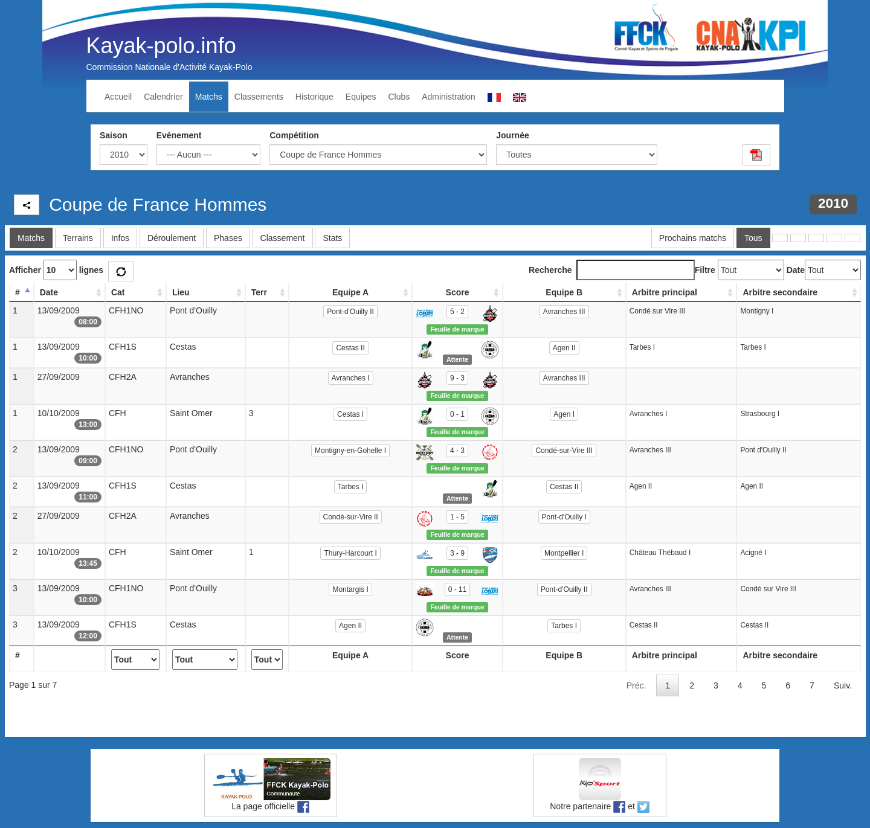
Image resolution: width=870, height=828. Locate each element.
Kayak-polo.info (161, 45)
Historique (314, 96)
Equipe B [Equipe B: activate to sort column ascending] (564, 292)
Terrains (78, 238)
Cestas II (350, 348)
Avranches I (351, 378)
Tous (753, 238)
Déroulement (171, 238)
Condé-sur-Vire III (563, 450)
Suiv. (843, 685)
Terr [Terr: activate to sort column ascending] (259, 292)
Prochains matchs (692, 238)
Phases (228, 238)
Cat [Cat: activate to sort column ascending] (118, 292)
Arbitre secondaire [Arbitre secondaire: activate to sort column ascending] (780, 292)
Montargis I (350, 589)
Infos (120, 238)
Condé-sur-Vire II (350, 517)
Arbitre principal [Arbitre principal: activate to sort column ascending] (664, 292)
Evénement (179, 135)
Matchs (208, 96)
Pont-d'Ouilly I (564, 517)
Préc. (636, 685)
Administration (448, 96)
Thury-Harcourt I (350, 553)
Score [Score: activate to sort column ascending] (457, 292)
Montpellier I (564, 553)
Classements (258, 96)
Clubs (399, 96)
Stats (332, 238)
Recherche (612, 270)
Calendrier (163, 96)
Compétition (294, 135)
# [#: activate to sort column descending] (17, 292)
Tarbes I (351, 487)
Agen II (564, 348)
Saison (113, 135)
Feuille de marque (457, 329)
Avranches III (564, 311)
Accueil (118, 96)
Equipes (361, 96)
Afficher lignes (56, 270)
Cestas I (350, 414)
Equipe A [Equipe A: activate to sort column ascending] (350, 292)
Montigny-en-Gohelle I (350, 450)
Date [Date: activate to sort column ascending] (49, 292)
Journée (512, 135)
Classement (282, 238)
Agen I (564, 414)
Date (796, 270)
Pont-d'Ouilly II (350, 311)
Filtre (705, 270)
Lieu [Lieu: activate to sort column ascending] (181, 292)
